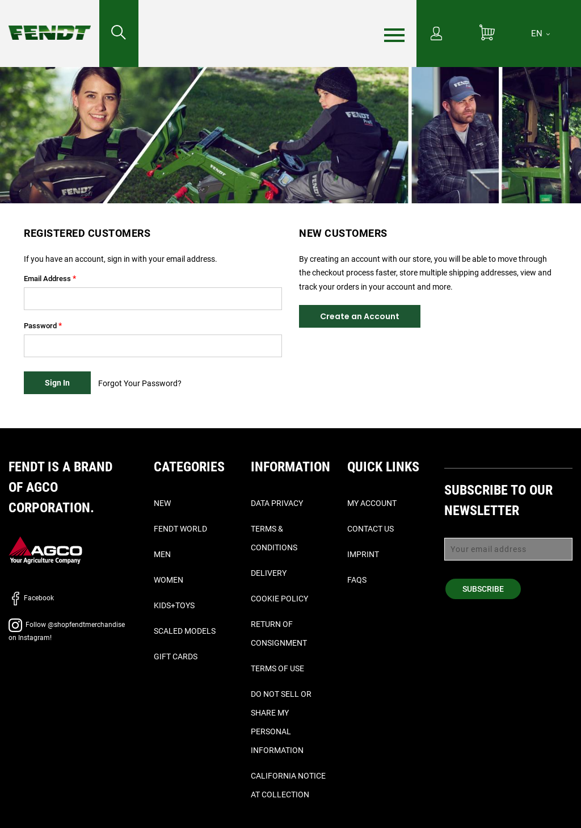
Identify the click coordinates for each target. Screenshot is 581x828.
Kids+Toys (174, 605)
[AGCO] (45, 550)
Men (162, 554)
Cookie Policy (279, 598)
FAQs (357, 579)
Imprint (363, 554)
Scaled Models (185, 630)
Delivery (269, 573)
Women (168, 579)
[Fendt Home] (50, 21)
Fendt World (180, 528)
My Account (372, 503)
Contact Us (370, 528)
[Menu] (394, 34)
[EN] (540, 33)
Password (40, 325)
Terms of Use (277, 668)
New (162, 503)
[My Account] (436, 35)
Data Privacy (277, 503)
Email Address (47, 278)
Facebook (31, 598)
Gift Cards (175, 656)
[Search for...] (118, 33)
